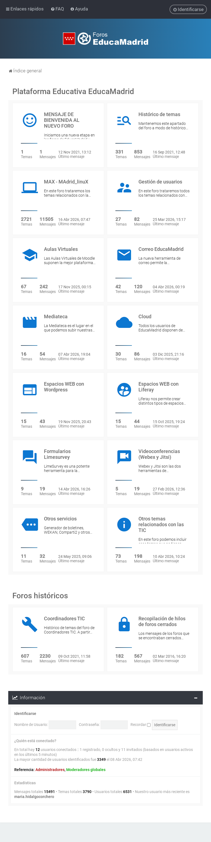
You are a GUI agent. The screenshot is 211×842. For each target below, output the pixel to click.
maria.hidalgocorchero (34, 796)
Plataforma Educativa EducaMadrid (73, 91)
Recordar (141, 724)
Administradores (50, 769)
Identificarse (25, 713)
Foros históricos (40, 595)
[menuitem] (57, 9)
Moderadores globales (86, 769)
